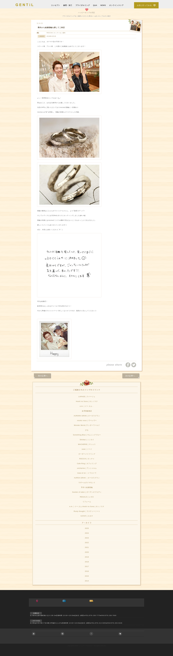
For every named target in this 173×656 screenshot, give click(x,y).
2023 (87, 538)
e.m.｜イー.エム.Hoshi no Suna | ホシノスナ (86, 506)
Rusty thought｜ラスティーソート (87, 511)
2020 (87, 552)
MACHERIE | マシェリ (87, 444)
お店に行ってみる (144, 5)
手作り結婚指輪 (87, 487)
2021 (87, 547)
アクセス (37, 606)
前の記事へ (43, 376)
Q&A (95, 5)
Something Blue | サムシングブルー (87, 435)
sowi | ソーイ (87, 449)
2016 (87, 571)
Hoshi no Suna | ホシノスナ (87, 401)
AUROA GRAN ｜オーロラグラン (87, 478)
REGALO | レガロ (87, 497)
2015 (87, 576)
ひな (87, 430)
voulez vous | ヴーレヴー (87, 420)
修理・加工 (67, 5)
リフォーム (87, 502)
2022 (87, 542)
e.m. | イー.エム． (87, 406)
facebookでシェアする (128, 364)
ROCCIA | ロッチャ (53, 32)
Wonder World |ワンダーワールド (87, 425)
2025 (87, 528)
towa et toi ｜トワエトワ (86, 473)
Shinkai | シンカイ (87, 440)
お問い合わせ (64, 606)
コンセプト (55, 5)
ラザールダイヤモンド (86, 482)
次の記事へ (130, 376)
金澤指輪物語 (87, 411)
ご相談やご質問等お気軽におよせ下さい (103, 633)
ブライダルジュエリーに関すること (74, 633)
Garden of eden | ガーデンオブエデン (87, 492)
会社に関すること (45, 633)
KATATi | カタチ (87, 516)
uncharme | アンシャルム (87, 468)
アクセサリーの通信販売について (132, 633)
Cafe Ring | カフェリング (87, 463)
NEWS (103, 5)
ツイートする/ (133, 364)
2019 (87, 557)
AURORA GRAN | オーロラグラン (87, 416)
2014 (87, 581)
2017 (87, 566)
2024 (87, 533)
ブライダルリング (82, 5)
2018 (87, 562)
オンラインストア (116, 5)
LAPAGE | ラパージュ (86, 396)
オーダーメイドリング (86, 454)
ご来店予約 (91, 606)
